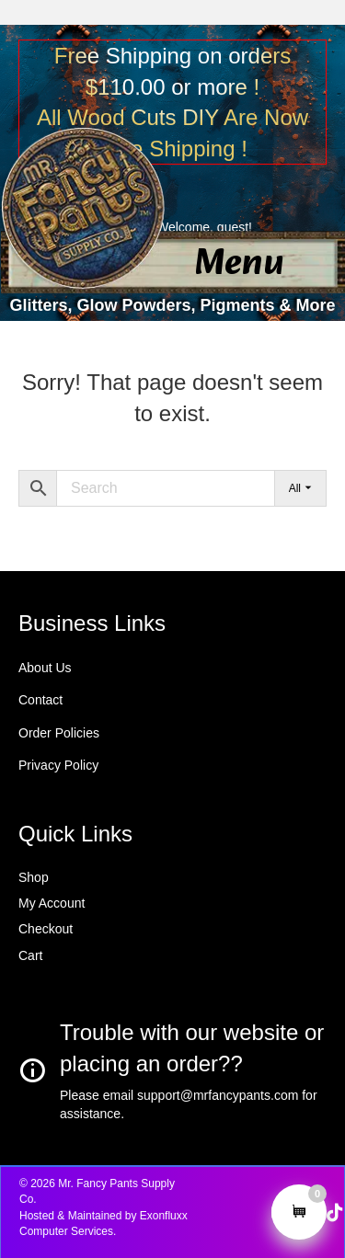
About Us (45, 667)
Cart (30, 955)
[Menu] (239, 264)
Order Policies (58, 733)
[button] (335, 1213)
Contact (40, 699)
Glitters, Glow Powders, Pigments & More (172, 305)
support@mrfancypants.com (217, 1095)
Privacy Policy (58, 765)
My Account (51, 903)
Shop (33, 877)
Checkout (45, 928)
